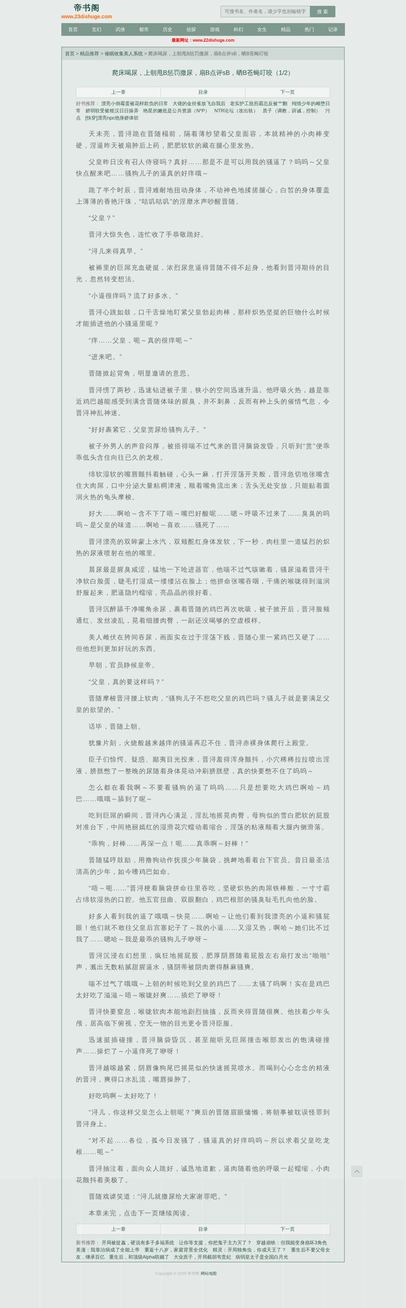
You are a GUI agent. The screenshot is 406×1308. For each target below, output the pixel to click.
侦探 (191, 29)
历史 (167, 29)
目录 (203, 92)
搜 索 (322, 11)
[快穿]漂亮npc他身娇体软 (112, 118)
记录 (333, 29)
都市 (144, 29)
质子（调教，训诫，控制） (292, 110)
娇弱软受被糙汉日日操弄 (112, 110)
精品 (285, 29)
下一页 (287, 92)
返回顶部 (356, 1171)
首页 (73, 29)
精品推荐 (89, 53)
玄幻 (96, 29)
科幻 (238, 29)
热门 (309, 29)
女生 (262, 29)
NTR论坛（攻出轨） (236, 110)
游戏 (215, 29)
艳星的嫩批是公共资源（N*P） (176, 110)
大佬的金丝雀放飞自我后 (199, 103)
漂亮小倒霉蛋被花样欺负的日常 (134, 103)
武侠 (120, 29)
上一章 (118, 92)
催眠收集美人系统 (124, 53)
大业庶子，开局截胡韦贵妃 (202, 1257)
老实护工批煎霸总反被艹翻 (258, 103)
